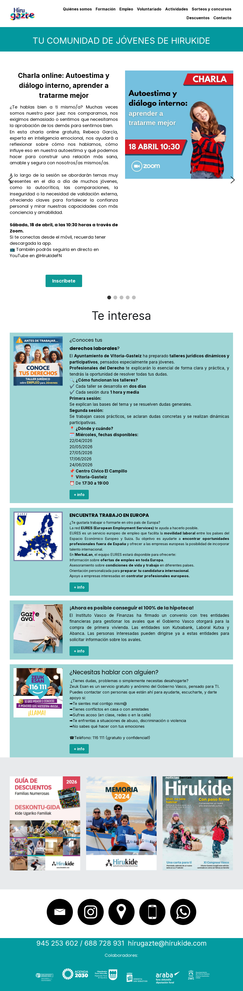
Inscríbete (63, 281)
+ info (79, 494)
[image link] (22, 13)
